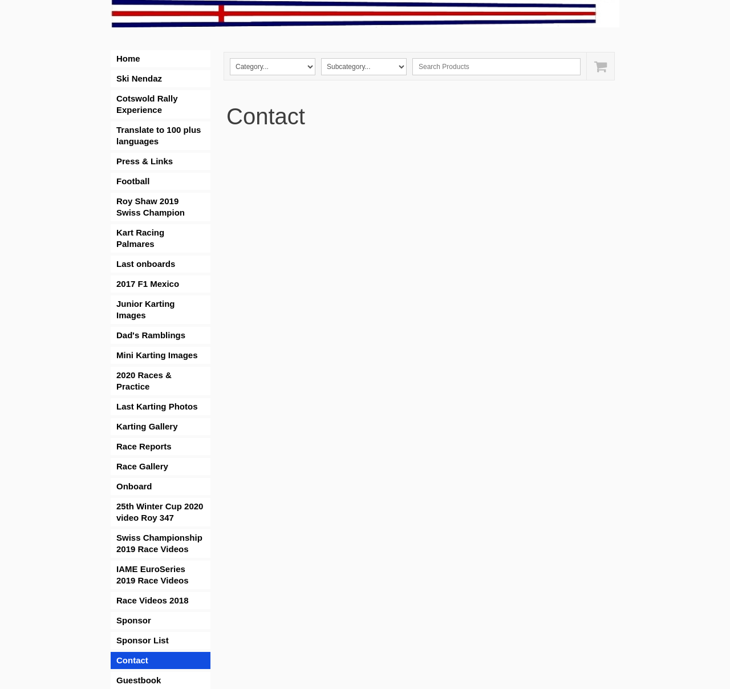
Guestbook (138, 680)
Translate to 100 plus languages (158, 135)
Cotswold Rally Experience (147, 104)
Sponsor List (142, 640)
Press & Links (144, 161)
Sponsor (133, 620)
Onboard (134, 486)
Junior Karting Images (145, 309)
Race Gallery (142, 466)
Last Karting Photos (157, 406)
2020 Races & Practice (144, 380)
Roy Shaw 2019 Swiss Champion (150, 206)
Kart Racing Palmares (140, 238)
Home (128, 58)
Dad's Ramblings (150, 335)
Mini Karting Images (157, 355)
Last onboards (145, 264)
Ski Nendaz (139, 78)
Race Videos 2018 (152, 600)
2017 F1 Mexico (147, 284)
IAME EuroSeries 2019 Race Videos (152, 574)
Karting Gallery (147, 426)
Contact (132, 660)
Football (132, 181)
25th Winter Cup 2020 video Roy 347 (159, 511)
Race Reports (144, 446)
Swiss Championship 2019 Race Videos (159, 543)
